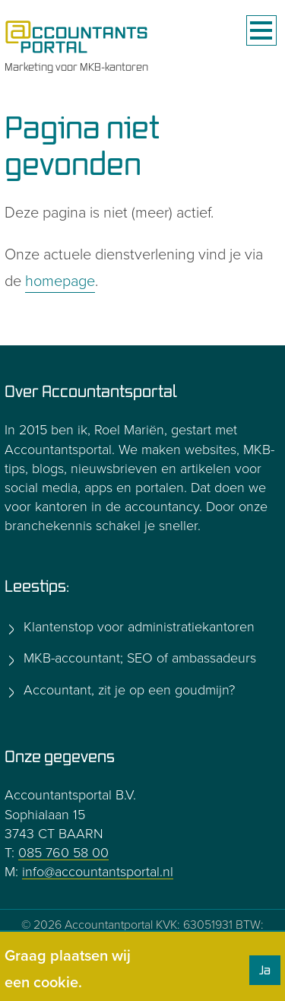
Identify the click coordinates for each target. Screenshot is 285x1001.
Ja (265, 969)
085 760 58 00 (63, 852)
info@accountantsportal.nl (97, 871)
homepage (60, 281)
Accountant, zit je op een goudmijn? (127, 690)
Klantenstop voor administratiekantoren (137, 626)
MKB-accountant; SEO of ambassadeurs (138, 658)
